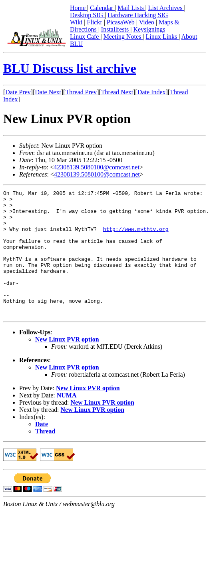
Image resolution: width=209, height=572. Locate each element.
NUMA (67, 420)
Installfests (115, 29)
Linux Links (162, 36)
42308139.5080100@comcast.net (96, 167)
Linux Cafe (85, 36)
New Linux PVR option (67, 364)
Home (78, 7)
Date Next (48, 92)
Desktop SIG (87, 15)
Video (147, 22)
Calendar (102, 7)
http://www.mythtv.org (136, 237)
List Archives (166, 7)
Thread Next (117, 92)
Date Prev (18, 92)
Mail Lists (131, 7)
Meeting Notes (123, 36)
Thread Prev (81, 92)
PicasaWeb (121, 22)
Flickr (95, 22)
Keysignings (149, 29)
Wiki (77, 22)
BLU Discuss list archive (69, 68)
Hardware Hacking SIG (137, 15)
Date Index (151, 92)
